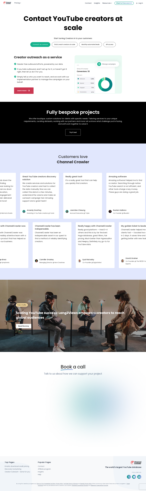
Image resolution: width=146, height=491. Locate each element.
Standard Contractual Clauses (80, 485)
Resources (107, 3)
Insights (97, 3)
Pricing (17, 3)
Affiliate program (44, 469)
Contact (88, 3)
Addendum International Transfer (99, 485)
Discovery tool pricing (13, 469)
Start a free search (124, 3)
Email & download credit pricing (17, 466)
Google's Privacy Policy (86, 483)
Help (39, 474)
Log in (140, 3)
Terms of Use (40, 483)
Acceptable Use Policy (50, 483)
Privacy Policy (59, 483)
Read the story (23, 326)
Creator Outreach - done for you (17, 472)
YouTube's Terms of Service (71, 483)
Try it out (73, 132)
